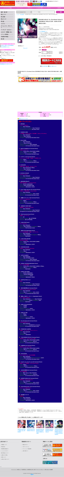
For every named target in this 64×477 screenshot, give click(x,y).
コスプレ (3, 23)
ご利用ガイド (29, 7)
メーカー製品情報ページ (43, 31)
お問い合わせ (46, 469)
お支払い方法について (5, 459)
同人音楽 (3, 16)
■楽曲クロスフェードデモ (23, 118)
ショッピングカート (4, 450)
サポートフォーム (26, 446)
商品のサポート (25, 444)
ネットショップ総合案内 (27, 448)
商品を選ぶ (3, 446)
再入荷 (2, 39)
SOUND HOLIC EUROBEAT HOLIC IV (31, 430)
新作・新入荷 (4, 12)
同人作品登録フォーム (5, 46)
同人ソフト (3, 14)
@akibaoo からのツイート (6, 63)
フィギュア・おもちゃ (6, 29)
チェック (25, 48)
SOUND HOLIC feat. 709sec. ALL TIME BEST (22, 430)
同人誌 (2, 21)
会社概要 (51, 469)
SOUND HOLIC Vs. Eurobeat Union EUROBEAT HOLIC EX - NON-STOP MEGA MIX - (59, 432)
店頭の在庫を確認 (44, 66)
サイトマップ (19, 7)
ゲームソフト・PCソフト (6, 26)
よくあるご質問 (40, 7)
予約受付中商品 (4, 36)
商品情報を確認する (4, 448)
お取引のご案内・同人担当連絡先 (7, 45)
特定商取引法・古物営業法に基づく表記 (29, 469)
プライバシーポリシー (40, 469)
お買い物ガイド (25, 450)
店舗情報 (59, 7)
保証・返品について (52, 66)
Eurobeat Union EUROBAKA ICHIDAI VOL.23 (49, 430)
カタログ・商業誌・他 (6, 32)
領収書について (4, 444)
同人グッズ (3, 19)
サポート (49, 7)
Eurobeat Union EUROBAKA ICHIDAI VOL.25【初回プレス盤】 (40, 431)
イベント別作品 (4, 34)
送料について (3, 457)
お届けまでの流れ (4, 455)
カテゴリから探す (7, 7)
